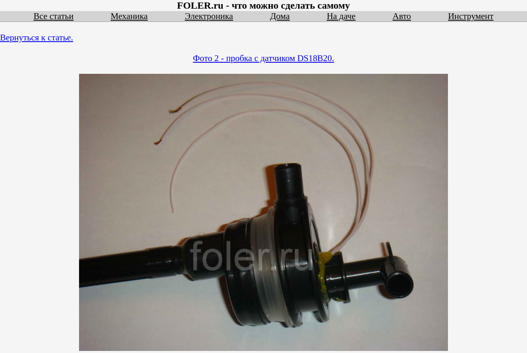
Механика (129, 16)
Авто (401, 16)
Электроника (209, 16)
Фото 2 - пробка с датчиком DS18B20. (263, 58)
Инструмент (470, 16)
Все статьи (54, 16)
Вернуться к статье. (36, 37)
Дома (280, 16)
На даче (341, 16)
